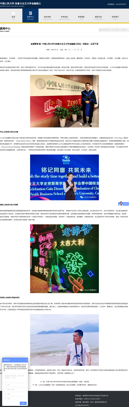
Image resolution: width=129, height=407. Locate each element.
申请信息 (64, 18)
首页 (13, 18)
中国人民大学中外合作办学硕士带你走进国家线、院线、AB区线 (67, 382)
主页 (112, 30)
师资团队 (81, 18)
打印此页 (72, 49)
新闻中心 (30, 18)
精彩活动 (98, 18)
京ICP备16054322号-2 (82, 405)
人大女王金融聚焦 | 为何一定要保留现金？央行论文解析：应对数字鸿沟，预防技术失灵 (67, 385)
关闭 (79, 49)
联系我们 (115, 18)
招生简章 (47, 18)
